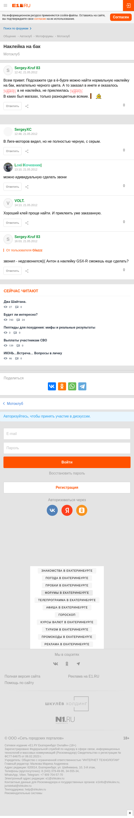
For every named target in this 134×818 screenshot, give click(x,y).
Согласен (121, 17)
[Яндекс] (67, 510)
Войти (67, 462)
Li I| (28, 165)
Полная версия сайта (22, 676)
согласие (40, 18)
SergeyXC (23, 129)
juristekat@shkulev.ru (18, 785)
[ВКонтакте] (52, 510)
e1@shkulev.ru (55, 778)
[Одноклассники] (81, 510)
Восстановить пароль (67, 473)
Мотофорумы (44, 36)
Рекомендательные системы (23, 793)
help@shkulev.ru (35, 789)
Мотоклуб (63, 36)
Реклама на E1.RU (83, 676)
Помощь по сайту (19, 683)
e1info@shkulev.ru (107, 782)
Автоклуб (26, 36)
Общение (9, 36)
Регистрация (67, 487)
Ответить (12, 106)
